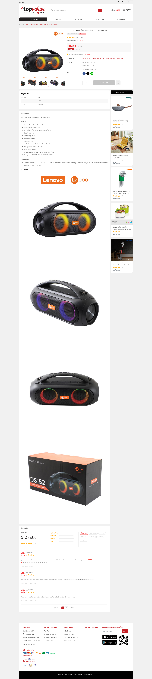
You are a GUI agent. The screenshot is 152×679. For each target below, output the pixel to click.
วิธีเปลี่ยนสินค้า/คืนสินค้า (71, 637)
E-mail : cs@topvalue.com (31, 637)
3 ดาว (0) (92, 537)
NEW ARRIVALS (121, 19)
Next (64, 82)
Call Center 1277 (28, 631)
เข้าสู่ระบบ (129, 2)
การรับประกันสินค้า (69, 641)
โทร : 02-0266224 (28, 634)
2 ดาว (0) (100, 537)
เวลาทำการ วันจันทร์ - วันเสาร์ (31, 641)
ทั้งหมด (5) (84, 533)
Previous (22, 82)
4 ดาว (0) (83, 537)
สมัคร (125, 631)
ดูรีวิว (82, 37)
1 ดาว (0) (83, 540)
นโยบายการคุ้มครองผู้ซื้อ (51, 637)
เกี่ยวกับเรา (47, 631)
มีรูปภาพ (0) (93, 533)
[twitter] (87, 74)
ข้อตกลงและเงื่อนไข (49, 641)
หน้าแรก (21, 24)
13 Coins (87, 54)
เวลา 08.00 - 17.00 (29, 644)
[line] (91, 74)
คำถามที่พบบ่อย (69, 634)
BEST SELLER (100, 19)
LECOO (81, 40)
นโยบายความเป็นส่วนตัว (51, 634)
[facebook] (84, 74)
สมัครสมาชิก (120, 2)
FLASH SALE (58, 19)
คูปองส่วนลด (79, 19)
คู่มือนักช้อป (67, 631)
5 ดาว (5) (102, 533)
